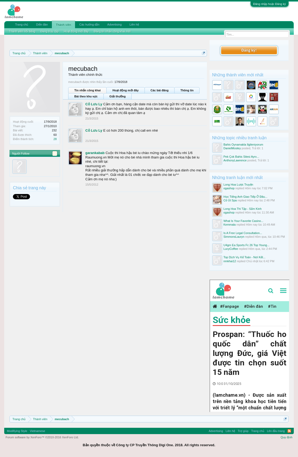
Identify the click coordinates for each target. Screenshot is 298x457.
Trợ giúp (243, 431)
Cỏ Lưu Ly (93, 104)
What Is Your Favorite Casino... (243, 220)
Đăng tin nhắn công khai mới (112, 31)
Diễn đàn (42, 24)
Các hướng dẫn (89, 24)
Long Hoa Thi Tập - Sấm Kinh (242, 208)
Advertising (114, 24)
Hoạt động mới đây (125, 90)
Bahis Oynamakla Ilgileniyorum (243, 144)
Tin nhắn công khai (87, 90)
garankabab (95, 153)
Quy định (286, 437)
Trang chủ (21, 24)
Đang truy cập (49, 31)
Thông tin (186, 90)
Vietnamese (37, 431)
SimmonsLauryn (233, 236)
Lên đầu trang (276, 431)
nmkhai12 (229, 261)
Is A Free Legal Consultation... (242, 233)
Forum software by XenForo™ (42, 437)
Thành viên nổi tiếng (22, 31)
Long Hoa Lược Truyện (238, 184)
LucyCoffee (230, 248)
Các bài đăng (159, 90)
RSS (289, 431)
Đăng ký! (248, 50)
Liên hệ (134, 24)
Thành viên (63, 24)
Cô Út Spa (230, 200)
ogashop (229, 188)
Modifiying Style (17, 431)
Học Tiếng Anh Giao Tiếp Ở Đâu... (245, 196)
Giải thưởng (118, 96)
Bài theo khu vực (85, 96)
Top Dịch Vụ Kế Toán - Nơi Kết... (244, 257)
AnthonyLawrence (235, 160)
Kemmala (229, 224)
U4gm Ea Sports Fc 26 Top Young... (246, 245)
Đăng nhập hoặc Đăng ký (269, 4)
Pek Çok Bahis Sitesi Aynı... (241, 156)
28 (55, 139)
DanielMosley (232, 148)
